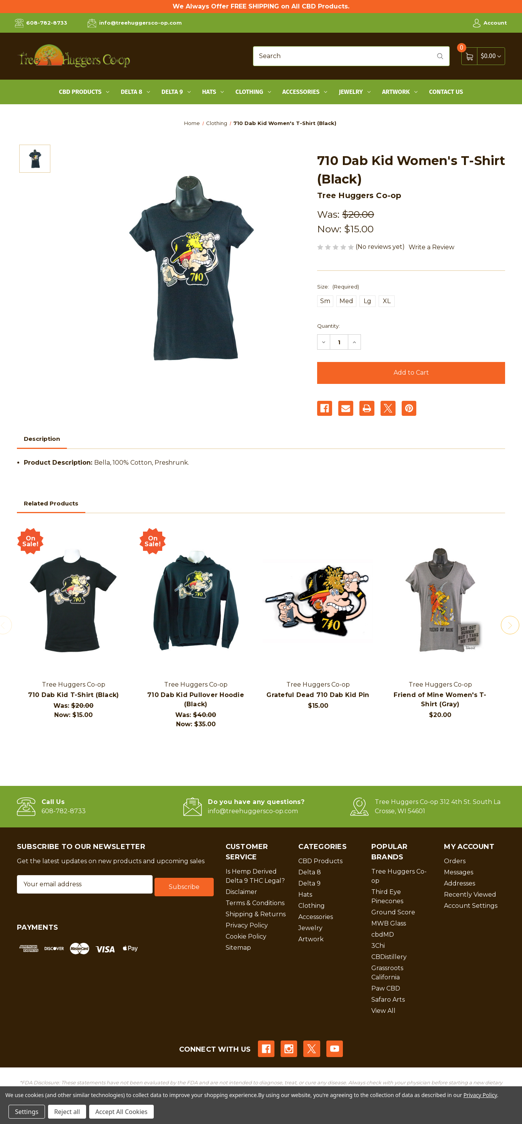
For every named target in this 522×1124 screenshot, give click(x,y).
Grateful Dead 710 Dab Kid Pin (317, 695)
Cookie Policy (246, 936)
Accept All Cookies (121, 1111)
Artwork (399, 91)
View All (383, 1010)
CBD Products (84, 91)
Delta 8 (135, 91)
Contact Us (446, 91)
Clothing (253, 91)
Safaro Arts (388, 999)
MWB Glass (388, 923)
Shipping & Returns (256, 914)
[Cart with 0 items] (491, 56)
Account (489, 23)
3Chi (378, 945)
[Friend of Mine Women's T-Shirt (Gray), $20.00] (440, 601)
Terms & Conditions (255, 903)
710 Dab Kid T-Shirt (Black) (73, 695)
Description (42, 438)
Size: (338, 287)
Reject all (67, 1111)
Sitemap (238, 947)
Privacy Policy (247, 925)
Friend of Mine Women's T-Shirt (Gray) (440, 699)
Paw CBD (385, 988)
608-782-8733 (41, 23)
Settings (26, 1111)
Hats (213, 91)
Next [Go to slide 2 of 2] (512, 625)
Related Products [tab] (51, 503)
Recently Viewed (470, 894)
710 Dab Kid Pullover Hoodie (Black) (195, 699)
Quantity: (328, 326)
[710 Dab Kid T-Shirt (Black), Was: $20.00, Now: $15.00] (73, 601)
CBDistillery (389, 957)
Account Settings (470, 905)
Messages (458, 872)
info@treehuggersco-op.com (134, 23)
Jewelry (355, 91)
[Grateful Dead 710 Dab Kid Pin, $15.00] (318, 601)
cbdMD (382, 934)
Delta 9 (176, 91)
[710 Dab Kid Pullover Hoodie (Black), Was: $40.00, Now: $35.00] (195, 601)
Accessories (305, 91)
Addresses (459, 883)
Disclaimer (241, 892)
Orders (454, 861)
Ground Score (393, 912)
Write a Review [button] (431, 247)
